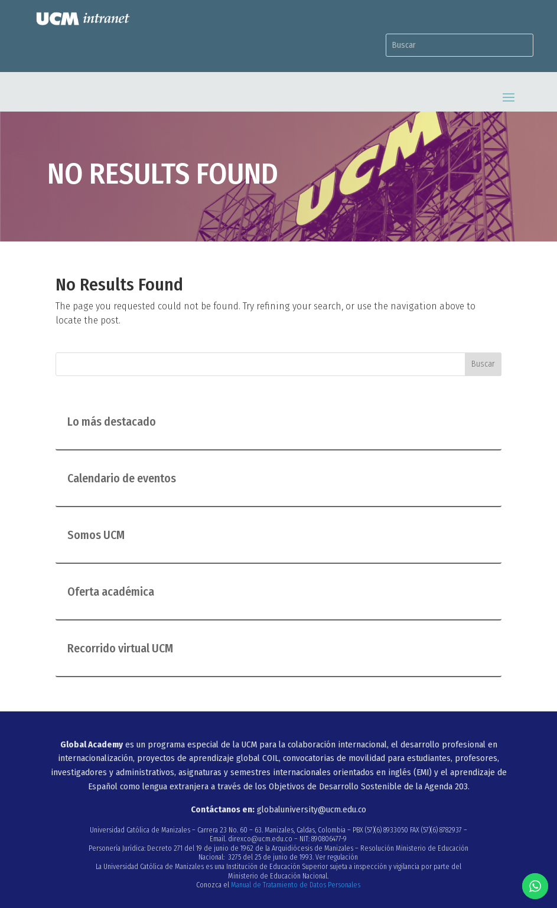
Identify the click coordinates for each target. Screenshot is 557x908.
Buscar (483, 364)
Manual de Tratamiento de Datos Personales (295, 885)
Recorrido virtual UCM (120, 648)
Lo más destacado (111, 421)
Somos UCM (96, 535)
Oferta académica (110, 591)
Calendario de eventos (121, 478)
